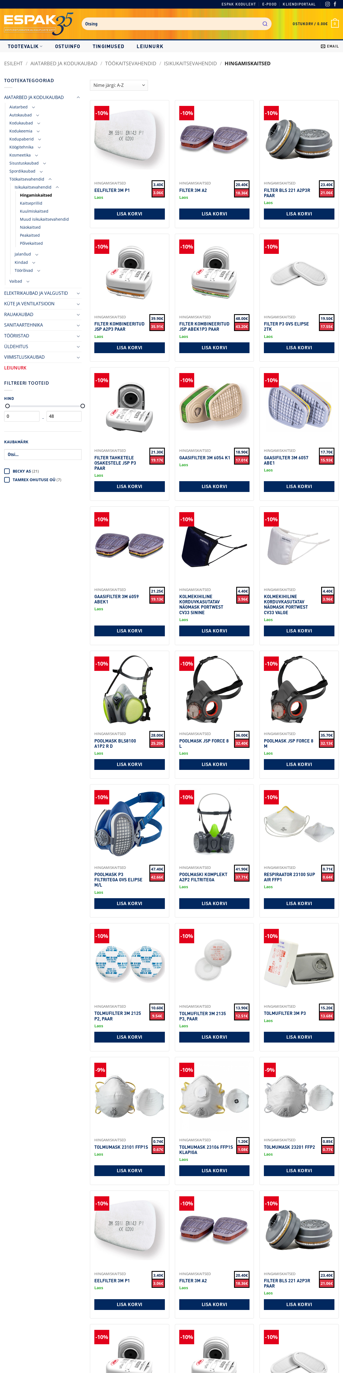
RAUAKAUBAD (18, 314)
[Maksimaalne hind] (82, 406)
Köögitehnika (21, 147)
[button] (316, 24)
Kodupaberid (21, 139)
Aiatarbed (18, 107)
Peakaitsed (30, 235)
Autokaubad (20, 115)
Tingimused (108, 46)
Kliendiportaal (299, 4)
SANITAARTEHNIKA (23, 325)
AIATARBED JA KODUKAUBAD (63, 63)
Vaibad (15, 281)
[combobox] (177, 23)
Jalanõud (23, 254)
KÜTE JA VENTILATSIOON (29, 304)
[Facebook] (335, 4)
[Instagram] (327, 4)
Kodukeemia (20, 131)
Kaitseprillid (31, 203)
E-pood (269, 4)
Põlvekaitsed (31, 243)
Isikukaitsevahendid (190, 63)
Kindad (21, 262)
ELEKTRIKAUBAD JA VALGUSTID (36, 293)
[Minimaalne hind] (7, 406)
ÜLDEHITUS (16, 346)
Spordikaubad (22, 171)
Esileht (13, 63)
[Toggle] (78, 97)
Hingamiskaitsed (36, 195)
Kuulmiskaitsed (34, 211)
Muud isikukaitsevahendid (44, 219)
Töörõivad (24, 270)
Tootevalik (25, 46)
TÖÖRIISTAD (16, 336)
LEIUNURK (150, 46)
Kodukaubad (21, 123)
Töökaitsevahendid (130, 63)
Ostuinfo (67, 46)
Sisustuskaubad (24, 163)
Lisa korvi (129, 214)
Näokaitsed (30, 227)
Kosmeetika (20, 155)
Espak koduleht (239, 4)
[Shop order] (119, 85)
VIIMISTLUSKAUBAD (24, 357)
